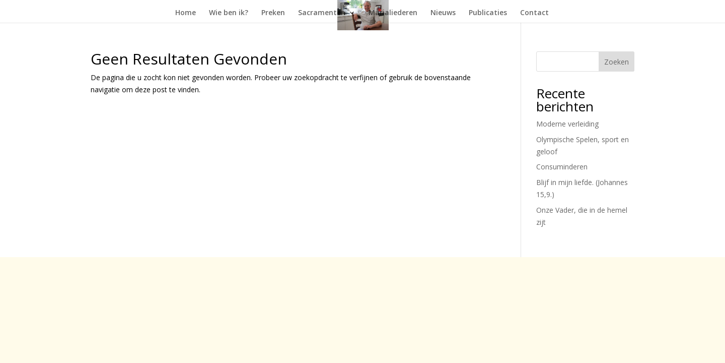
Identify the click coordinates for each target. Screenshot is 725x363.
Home (185, 13)
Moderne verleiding (567, 124)
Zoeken (616, 62)
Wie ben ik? (228, 13)
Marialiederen (393, 13)
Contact (534, 13)
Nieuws (443, 13)
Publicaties (488, 13)
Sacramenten (321, 13)
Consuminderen (562, 166)
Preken (273, 13)
